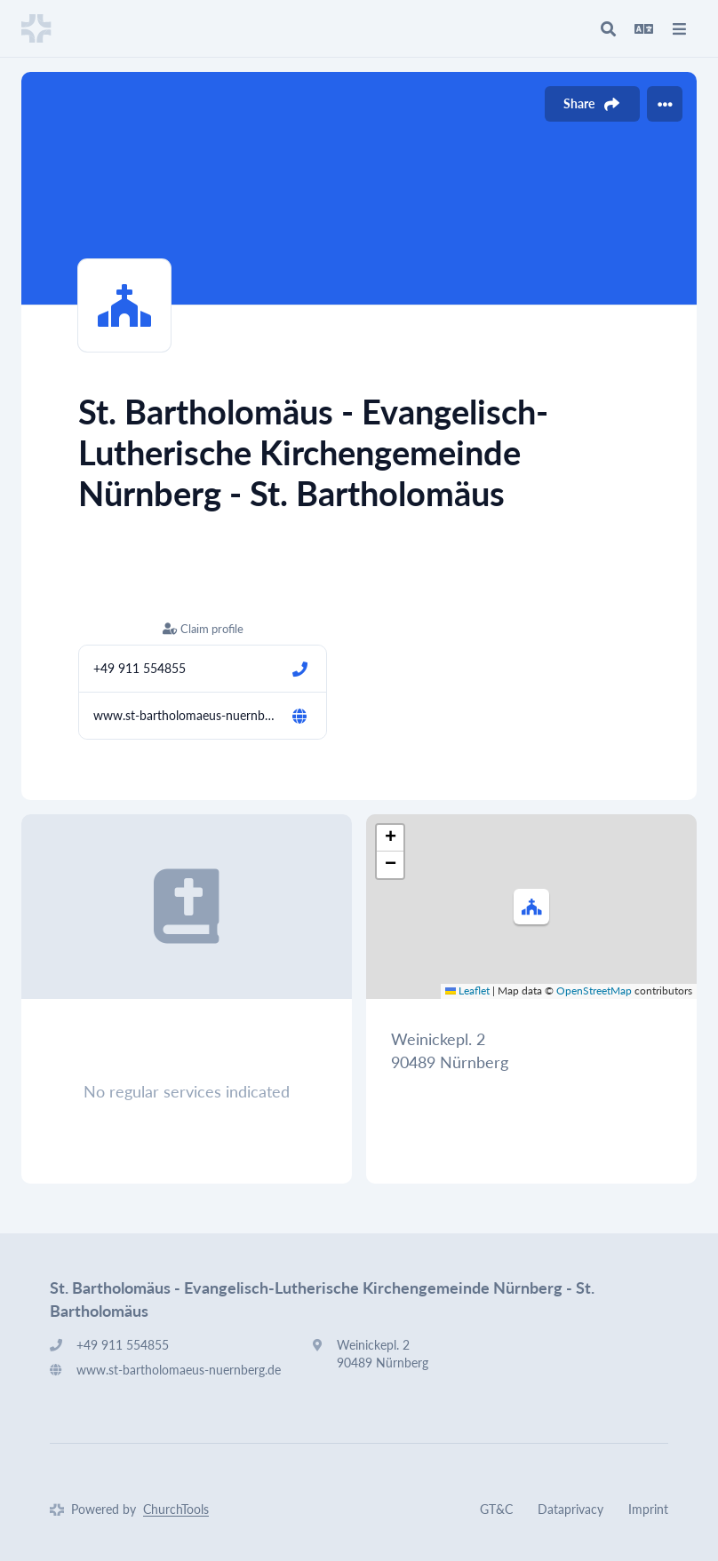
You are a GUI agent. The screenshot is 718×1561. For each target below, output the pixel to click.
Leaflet (467, 990)
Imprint (648, 1509)
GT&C (496, 1509)
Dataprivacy (570, 1509)
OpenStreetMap (594, 990)
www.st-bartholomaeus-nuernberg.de (184, 715)
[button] (531, 906)
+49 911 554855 (139, 668)
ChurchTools (176, 1509)
